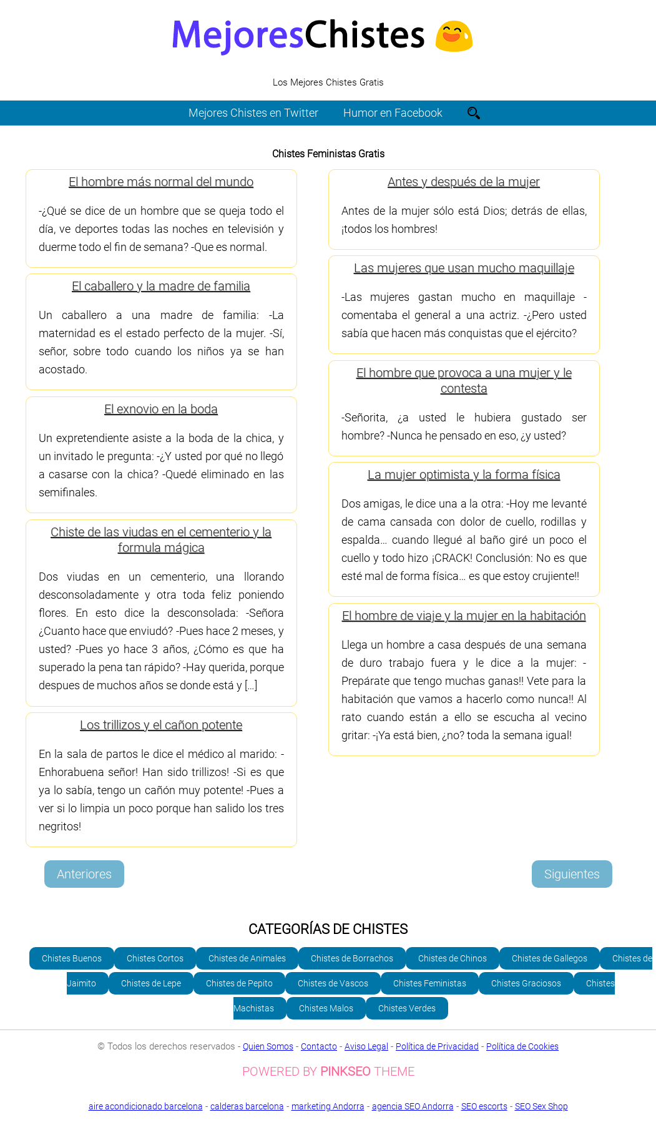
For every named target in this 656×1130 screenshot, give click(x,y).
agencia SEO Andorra (413, 1106)
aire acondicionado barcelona (146, 1106)
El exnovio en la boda (161, 408)
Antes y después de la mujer (464, 181)
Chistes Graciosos (526, 983)
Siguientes (572, 874)
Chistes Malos (326, 1008)
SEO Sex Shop (328, 1115)
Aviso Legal (366, 1046)
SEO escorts (484, 1106)
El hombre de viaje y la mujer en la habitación (464, 615)
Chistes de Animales (247, 958)
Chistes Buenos (72, 958)
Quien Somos (268, 1046)
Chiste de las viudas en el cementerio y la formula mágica (161, 539)
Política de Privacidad (437, 1046)
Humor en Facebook (393, 112)
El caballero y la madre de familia (161, 285)
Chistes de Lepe (151, 983)
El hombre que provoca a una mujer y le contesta (464, 380)
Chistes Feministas (429, 983)
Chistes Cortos (155, 958)
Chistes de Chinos (452, 958)
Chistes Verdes (407, 1008)
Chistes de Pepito (239, 983)
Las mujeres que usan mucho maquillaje (464, 267)
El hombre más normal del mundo (161, 181)
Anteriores (84, 874)
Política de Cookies (522, 1046)
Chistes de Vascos (333, 983)
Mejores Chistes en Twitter (253, 112)
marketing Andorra (328, 1106)
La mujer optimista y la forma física (464, 474)
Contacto (319, 1046)
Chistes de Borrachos (352, 958)
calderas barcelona (247, 1106)
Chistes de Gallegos (549, 958)
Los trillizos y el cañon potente (161, 724)
